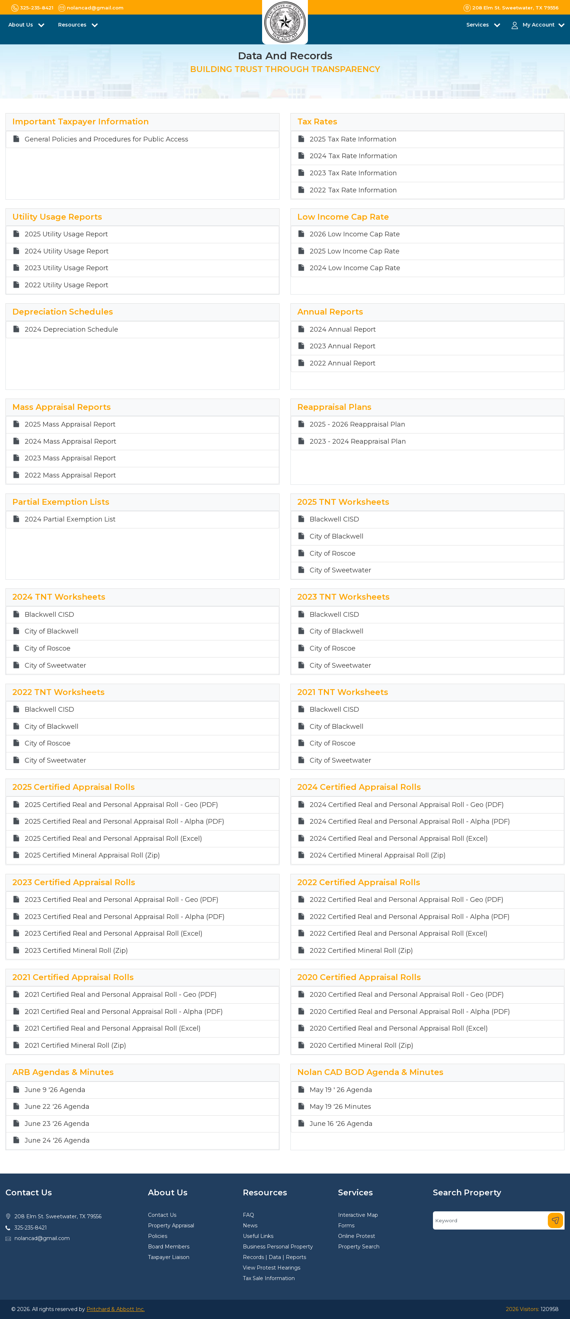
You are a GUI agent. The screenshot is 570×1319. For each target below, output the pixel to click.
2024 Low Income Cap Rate (355, 268)
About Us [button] (21, 24)
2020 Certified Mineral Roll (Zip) (361, 1046)
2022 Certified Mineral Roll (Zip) (361, 951)
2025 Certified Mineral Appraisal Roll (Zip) (92, 855)
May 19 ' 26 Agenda (341, 1090)
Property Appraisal (171, 1225)
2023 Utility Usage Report (66, 268)
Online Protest (356, 1236)
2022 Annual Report (343, 363)
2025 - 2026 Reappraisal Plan (357, 424)
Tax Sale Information (269, 1278)
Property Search (359, 1246)
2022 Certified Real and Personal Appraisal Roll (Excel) (398, 934)
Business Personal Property (278, 1246)
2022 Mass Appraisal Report (70, 475)
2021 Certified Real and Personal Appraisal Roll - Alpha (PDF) (124, 1012)
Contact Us (162, 1215)
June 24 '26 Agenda (57, 1140)
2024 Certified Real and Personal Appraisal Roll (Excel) (399, 839)
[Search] (499, 1220)
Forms (346, 1225)
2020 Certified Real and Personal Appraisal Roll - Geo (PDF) (407, 995)
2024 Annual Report (343, 329)
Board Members (168, 1246)
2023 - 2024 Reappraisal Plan (358, 441)
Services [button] (478, 24)
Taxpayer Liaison (168, 1257)
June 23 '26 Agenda (57, 1124)
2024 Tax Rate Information (353, 156)
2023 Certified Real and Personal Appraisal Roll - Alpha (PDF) (125, 917)
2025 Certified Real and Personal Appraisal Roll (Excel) (113, 839)
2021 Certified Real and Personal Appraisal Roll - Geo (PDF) (121, 995)
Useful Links (258, 1236)
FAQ (248, 1215)
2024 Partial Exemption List (70, 519)
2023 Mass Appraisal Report (70, 458)
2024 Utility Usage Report (67, 251)
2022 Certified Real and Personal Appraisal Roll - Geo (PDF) (406, 900)
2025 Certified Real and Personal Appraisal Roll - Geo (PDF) (121, 805)
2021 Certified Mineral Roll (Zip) (75, 1046)
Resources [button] (73, 24)
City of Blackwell (337, 536)
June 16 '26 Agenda (341, 1124)
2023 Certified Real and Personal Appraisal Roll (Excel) (113, 934)
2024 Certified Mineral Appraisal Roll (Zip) (378, 855)
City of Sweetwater (340, 570)
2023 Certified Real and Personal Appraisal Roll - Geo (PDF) (121, 900)
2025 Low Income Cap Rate (355, 251)
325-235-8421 (31, 1227)
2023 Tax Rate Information (353, 173)
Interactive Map (358, 1215)
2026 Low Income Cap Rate (355, 234)
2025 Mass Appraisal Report (70, 424)
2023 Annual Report (343, 346)
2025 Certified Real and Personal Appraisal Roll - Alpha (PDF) (124, 822)
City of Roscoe (333, 553)
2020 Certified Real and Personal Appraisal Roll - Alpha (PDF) (410, 1012)
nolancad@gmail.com (42, 1238)
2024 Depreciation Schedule (71, 329)
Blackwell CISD (334, 519)
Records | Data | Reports (274, 1257)
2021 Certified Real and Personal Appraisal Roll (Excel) (113, 1028)
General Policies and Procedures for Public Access (106, 139)
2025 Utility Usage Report (66, 234)
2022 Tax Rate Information (353, 190)
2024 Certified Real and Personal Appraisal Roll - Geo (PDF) (407, 805)
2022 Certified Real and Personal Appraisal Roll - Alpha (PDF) (410, 917)
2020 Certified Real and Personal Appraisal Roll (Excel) (399, 1028)
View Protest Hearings (271, 1267)
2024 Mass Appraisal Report (70, 441)
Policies (157, 1236)
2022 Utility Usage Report (66, 285)
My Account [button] (539, 24)
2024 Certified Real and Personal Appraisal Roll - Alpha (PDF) (410, 822)
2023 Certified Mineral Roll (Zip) (76, 951)
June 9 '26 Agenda (55, 1090)
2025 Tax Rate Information (353, 139)
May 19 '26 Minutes (340, 1107)
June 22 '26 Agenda (57, 1107)
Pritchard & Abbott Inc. (116, 1309)
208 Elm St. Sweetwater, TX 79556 (58, 1216)
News (250, 1225)
